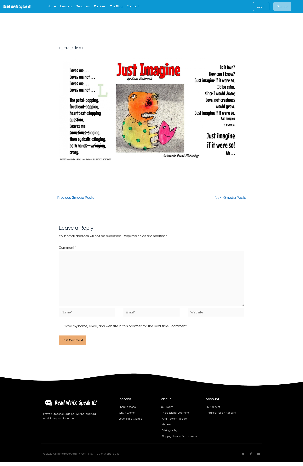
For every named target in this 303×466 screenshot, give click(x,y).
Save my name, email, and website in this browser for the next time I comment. (125, 329)
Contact (133, 6)
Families (100, 6)
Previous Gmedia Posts (75, 198)
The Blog (116, 6)
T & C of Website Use (109, 457)
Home (52, 6)
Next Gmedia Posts (231, 198)
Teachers (83, 6)
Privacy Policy (85, 457)
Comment (68, 248)
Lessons (66, 6)
